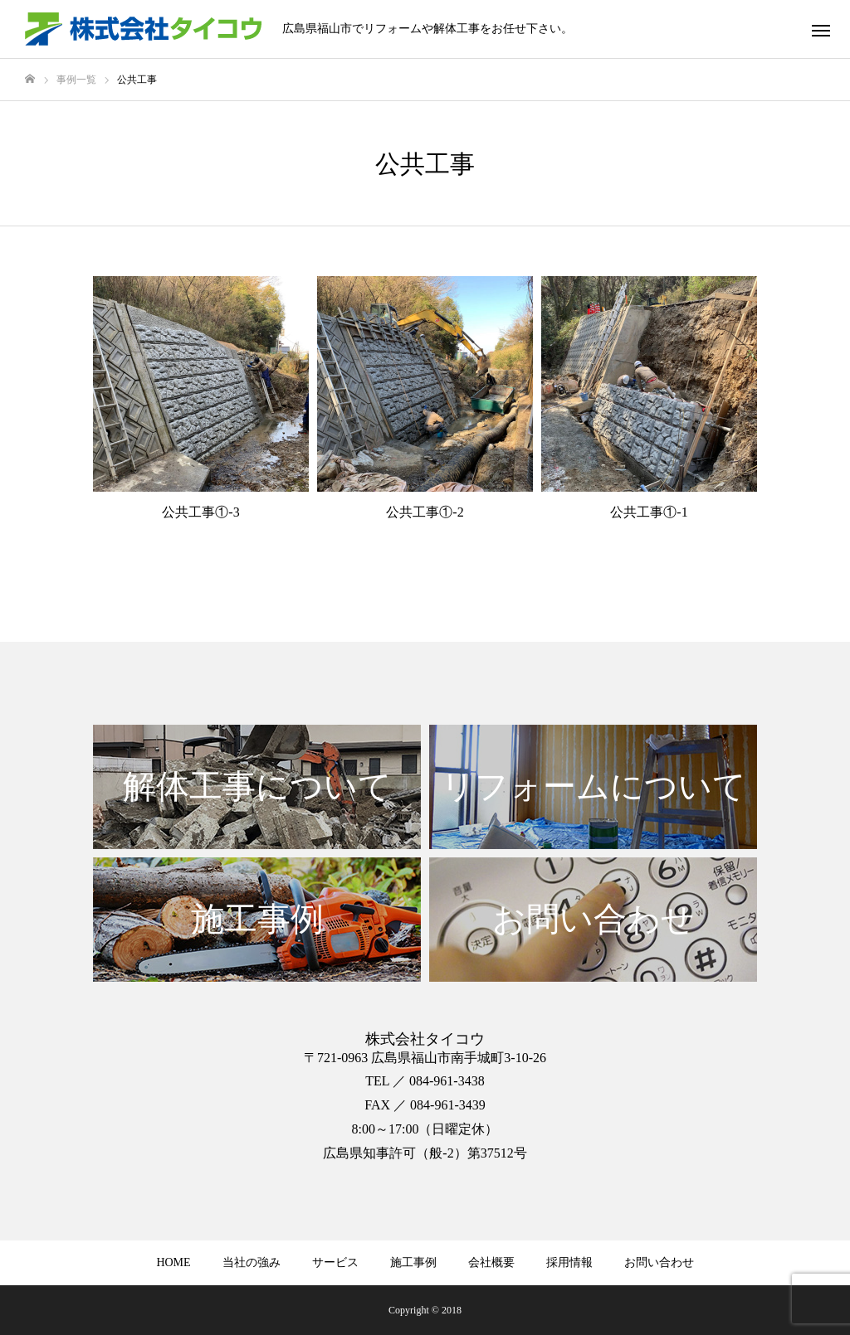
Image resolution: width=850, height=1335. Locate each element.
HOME (173, 1262)
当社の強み (251, 1262)
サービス (335, 1262)
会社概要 (491, 1262)
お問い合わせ (659, 1262)
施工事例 (413, 1262)
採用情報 (569, 1262)
